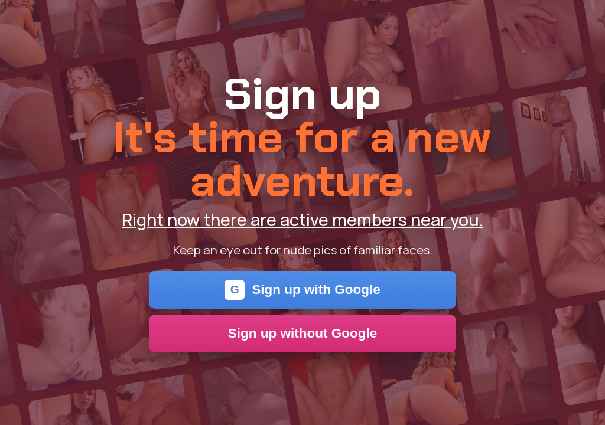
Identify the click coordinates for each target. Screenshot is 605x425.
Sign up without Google (303, 333)
